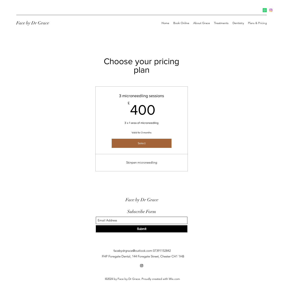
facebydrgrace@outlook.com (133, 251)
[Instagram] (271, 10)
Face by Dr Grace (32, 23)
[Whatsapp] (265, 10)
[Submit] (141, 228)
